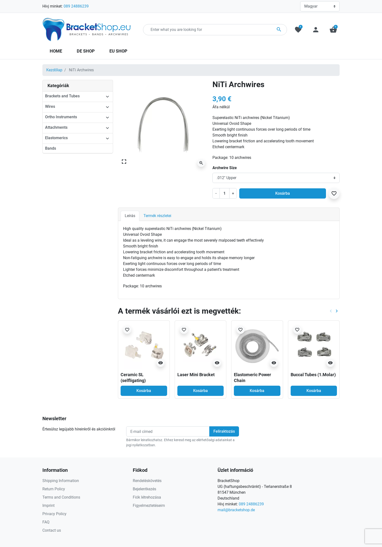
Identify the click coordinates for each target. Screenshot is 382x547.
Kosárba (282, 193)
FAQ (45, 522)
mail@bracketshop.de (236, 510)
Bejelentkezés (144, 489)
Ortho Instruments (61, 117)
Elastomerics (56, 138)
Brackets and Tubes (62, 96)
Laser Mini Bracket (196, 374)
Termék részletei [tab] (157, 215)
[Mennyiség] (224, 193)
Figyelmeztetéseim (149, 505)
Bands (50, 148)
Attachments (56, 127)
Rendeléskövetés (147, 480)
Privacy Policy (54, 513)
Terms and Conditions (61, 497)
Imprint (48, 505)
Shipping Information (60, 480)
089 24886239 (76, 6)
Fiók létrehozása (147, 497)
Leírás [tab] (130, 215)
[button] (333, 29)
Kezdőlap (54, 70)
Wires (50, 106)
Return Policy (53, 489)
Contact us (51, 530)
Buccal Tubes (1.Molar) (313, 374)
